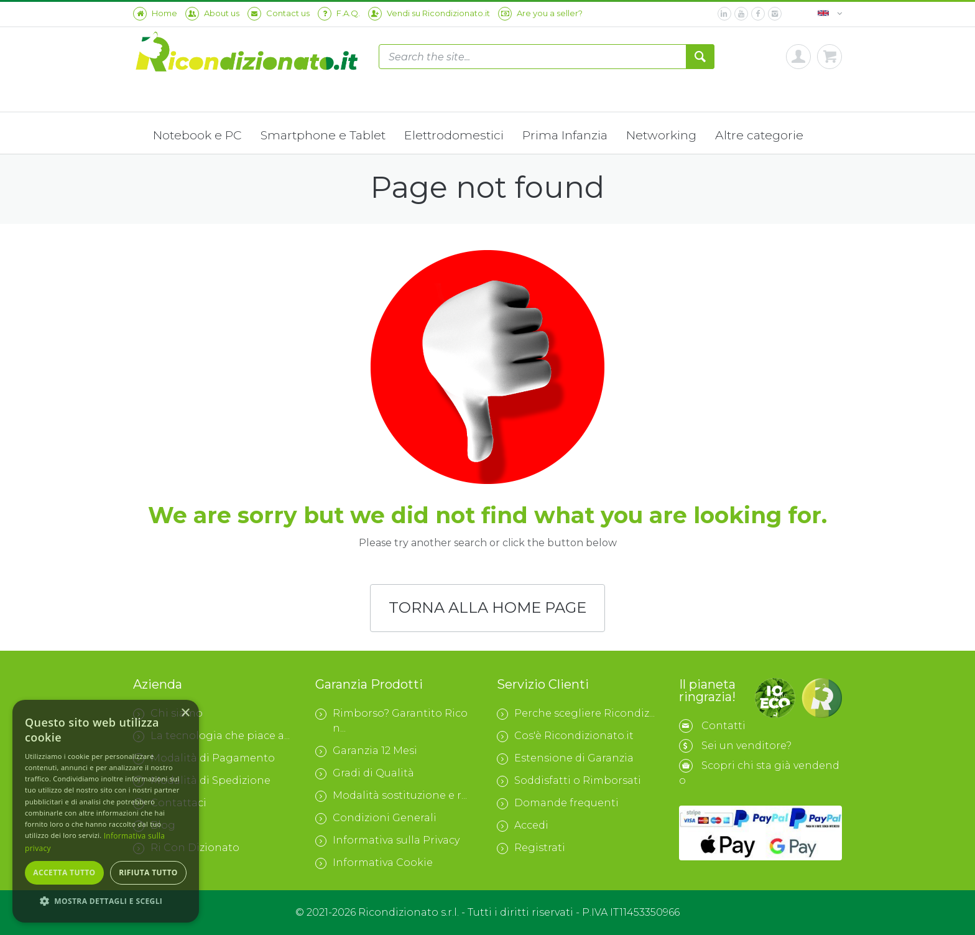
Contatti (723, 726)
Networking (661, 135)
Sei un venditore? (746, 745)
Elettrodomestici (454, 135)
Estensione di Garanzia (565, 758)
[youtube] (741, 14)
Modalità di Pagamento (204, 758)
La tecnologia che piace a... (211, 736)
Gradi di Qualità (364, 773)
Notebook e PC (197, 135)
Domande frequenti (558, 803)
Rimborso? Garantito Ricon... (391, 720)
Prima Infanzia (565, 135)
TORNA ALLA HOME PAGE (487, 609)
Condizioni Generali (376, 818)
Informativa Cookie (374, 863)
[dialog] (105, 811)
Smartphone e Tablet (323, 135)
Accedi (522, 825)
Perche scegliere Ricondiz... (576, 713)
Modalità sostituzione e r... (391, 795)
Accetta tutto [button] (64, 872)
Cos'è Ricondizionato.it (565, 736)
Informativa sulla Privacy (387, 840)
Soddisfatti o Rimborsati (569, 781)
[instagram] (775, 14)
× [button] (185, 713)
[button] (106, 901)
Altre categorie (759, 135)
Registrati (531, 848)
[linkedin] (724, 14)
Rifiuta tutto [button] (148, 872)
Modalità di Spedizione (201, 781)
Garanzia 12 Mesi (366, 751)
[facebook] (758, 14)
